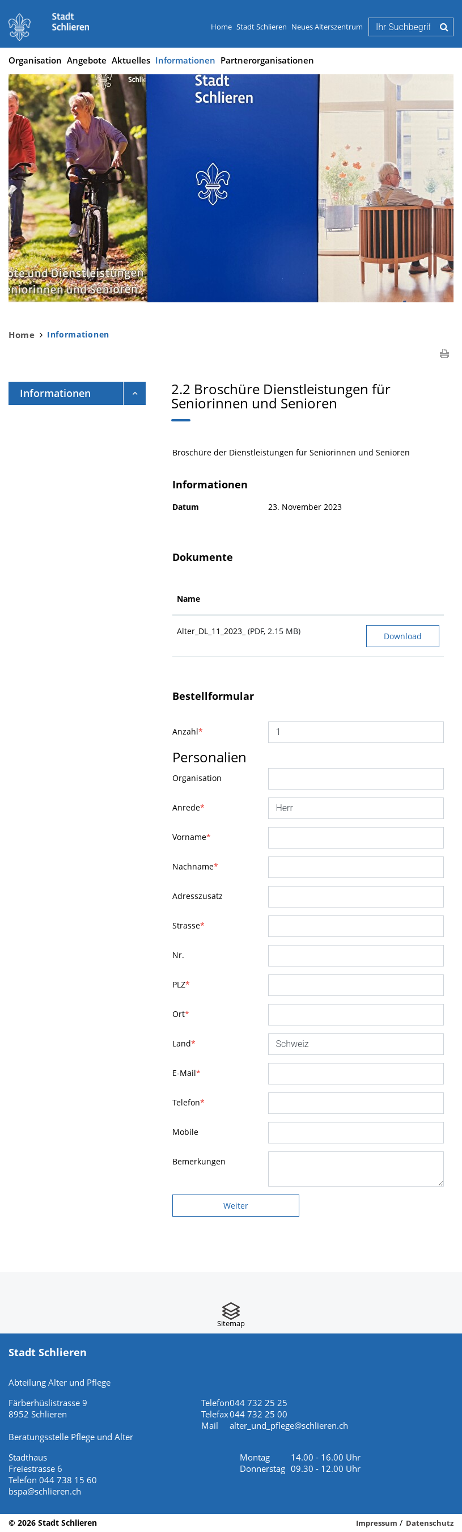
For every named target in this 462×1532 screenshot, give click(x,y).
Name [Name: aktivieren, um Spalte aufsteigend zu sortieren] (188, 598)
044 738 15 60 (68, 1479)
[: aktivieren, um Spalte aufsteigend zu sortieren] (403, 599)
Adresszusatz (197, 895)
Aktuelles (131, 60)
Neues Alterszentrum (327, 27)
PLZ (181, 984)
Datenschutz (429, 1523)
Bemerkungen (199, 1161)
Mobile (185, 1131)
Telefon (188, 1102)
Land (184, 1043)
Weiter (235, 1205)
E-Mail (186, 1072)
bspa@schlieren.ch (45, 1491)
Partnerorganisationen (267, 60)
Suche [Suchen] (444, 26)
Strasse (188, 925)
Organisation (35, 60)
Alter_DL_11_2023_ (211, 631)
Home (221, 27)
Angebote (87, 60)
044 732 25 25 (258, 1402)
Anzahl (187, 731)
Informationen (185, 59)
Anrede (188, 807)
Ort (180, 1013)
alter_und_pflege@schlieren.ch (289, 1425)
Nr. (178, 954)
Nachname (195, 866)
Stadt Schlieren (261, 27)
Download (403, 636)
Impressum (376, 1523)
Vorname (191, 837)
